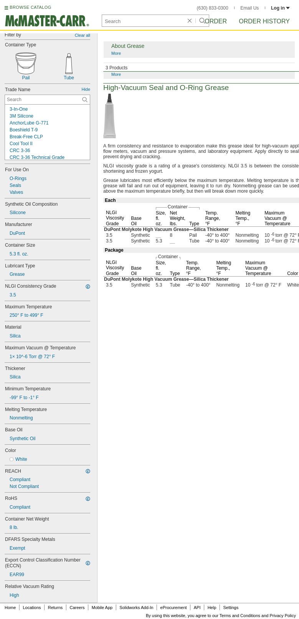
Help (212, 607)
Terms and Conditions (240, 615)
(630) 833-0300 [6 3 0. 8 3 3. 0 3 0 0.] (212, 8)
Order (216, 21)
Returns (55, 607)
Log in (280, 8)
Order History (264, 21)
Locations (32, 607)
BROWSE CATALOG (30, 7)
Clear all (82, 35)
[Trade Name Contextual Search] (47, 100)
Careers (76, 607)
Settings (230, 607)
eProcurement (173, 607)
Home (10, 607)
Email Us (249, 8)
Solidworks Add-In (136, 607)
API (197, 607)
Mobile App (102, 607)
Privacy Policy (283, 615)
